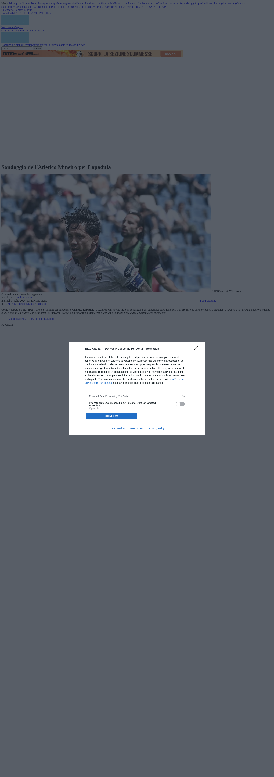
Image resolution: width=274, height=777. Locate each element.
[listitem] (137, 396)
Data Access (137, 428)
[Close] (197, 349)
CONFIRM (111, 416)
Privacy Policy (156, 428)
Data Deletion (117, 428)
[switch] (180, 404)
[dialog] (137, 388)
